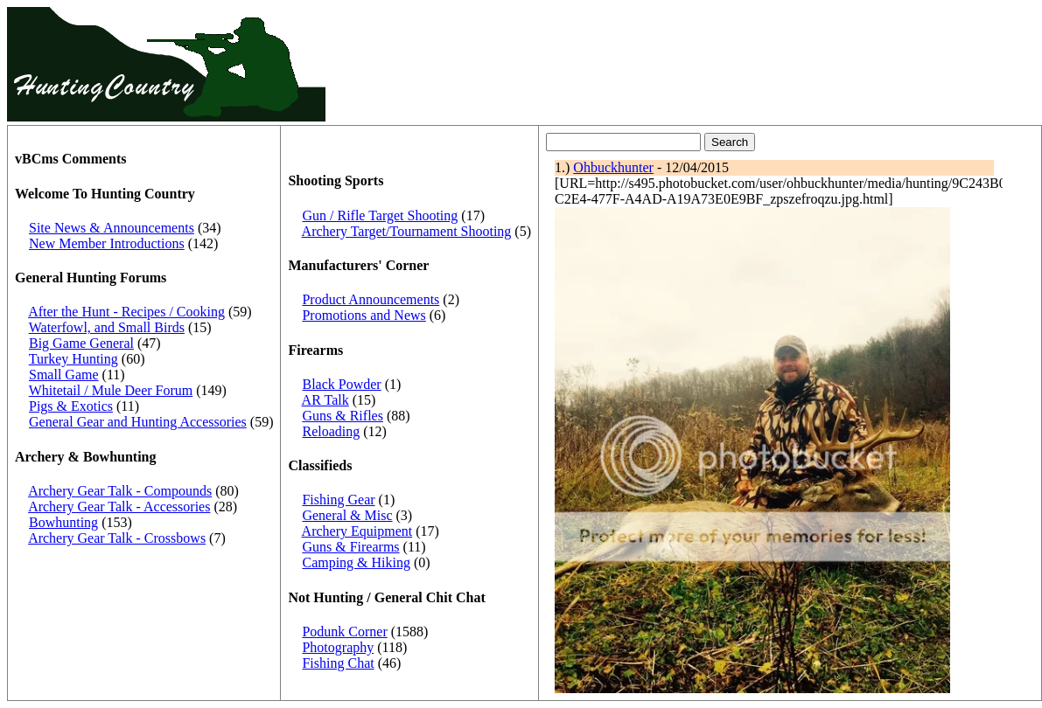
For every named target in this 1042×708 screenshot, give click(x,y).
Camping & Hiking (356, 562)
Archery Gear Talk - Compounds (120, 490)
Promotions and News (363, 315)
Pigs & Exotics (71, 406)
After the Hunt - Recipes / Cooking (126, 311)
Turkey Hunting (73, 358)
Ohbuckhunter (613, 167)
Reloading (331, 431)
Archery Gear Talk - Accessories (119, 506)
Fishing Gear (338, 499)
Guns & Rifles (342, 415)
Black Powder (341, 384)
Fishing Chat (338, 663)
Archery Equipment (357, 531)
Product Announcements (370, 299)
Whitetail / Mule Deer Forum (111, 390)
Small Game (64, 374)
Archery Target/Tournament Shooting (407, 231)
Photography (338, 647)
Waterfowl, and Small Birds (107, 327)
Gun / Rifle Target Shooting (380, 215)
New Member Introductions (107, 243)
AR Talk (325, 399)
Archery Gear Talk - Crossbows (117, 538)
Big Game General (81, 343)
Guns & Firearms (350, 546)
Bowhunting (63, 522)
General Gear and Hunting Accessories (138, 421)
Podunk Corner (344, 631)
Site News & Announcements (111, 227)
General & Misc (347, 515)
